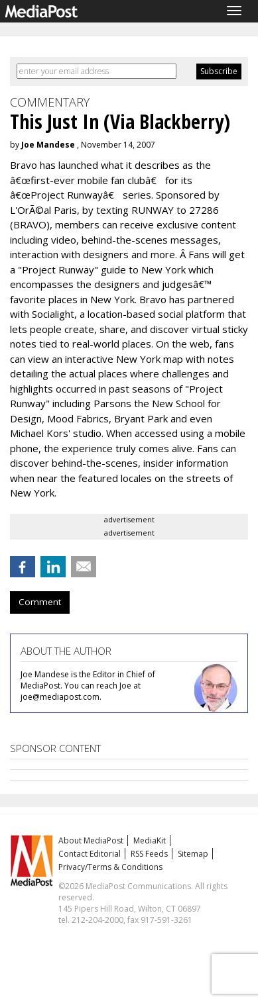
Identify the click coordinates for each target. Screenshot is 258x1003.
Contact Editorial (89, 853)
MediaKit (149, 840)
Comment (40, 602)
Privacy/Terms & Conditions (110, 867)
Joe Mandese (48, 144)
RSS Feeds (149, 853)
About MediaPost (90, 840)
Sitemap (193, 853)
